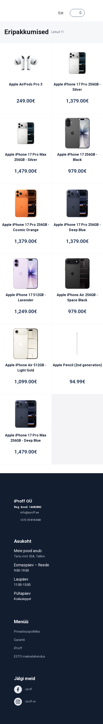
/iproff (23, 689)
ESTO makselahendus (29, 656)
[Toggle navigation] (89, 13)
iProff (18, 648)
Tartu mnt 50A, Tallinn (29, 556)
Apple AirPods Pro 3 (25, 84)
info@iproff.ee (26, 512)
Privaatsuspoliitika (27, 631)
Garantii (19, 640)
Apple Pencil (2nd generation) (77, 365)
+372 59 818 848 (27, 520)
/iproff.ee (25, 701)
